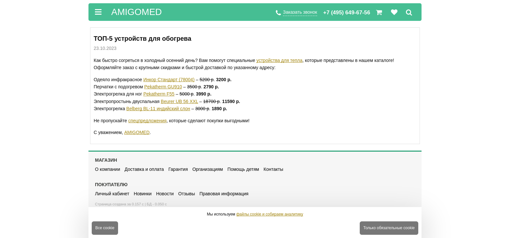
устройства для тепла (279, 60)
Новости (165, 193)
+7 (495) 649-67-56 (346, 12)
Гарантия (178, 169)
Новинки (143, 193)
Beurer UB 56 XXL (179, 101)
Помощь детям (243, 169)
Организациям (207, 169)
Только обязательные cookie (389, 228)
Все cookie (104, 228)
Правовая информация (223, 193)
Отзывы (186, 193)
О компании (107, 169)
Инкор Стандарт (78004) (169, 79)
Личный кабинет (112, 193)
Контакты (273, 169)
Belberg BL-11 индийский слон (158, 108)
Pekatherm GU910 (163, 86)
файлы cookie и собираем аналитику (269, 214)
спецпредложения (147, 120)
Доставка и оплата (144, 169)
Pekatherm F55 (159, 94)
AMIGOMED (137, 132)
